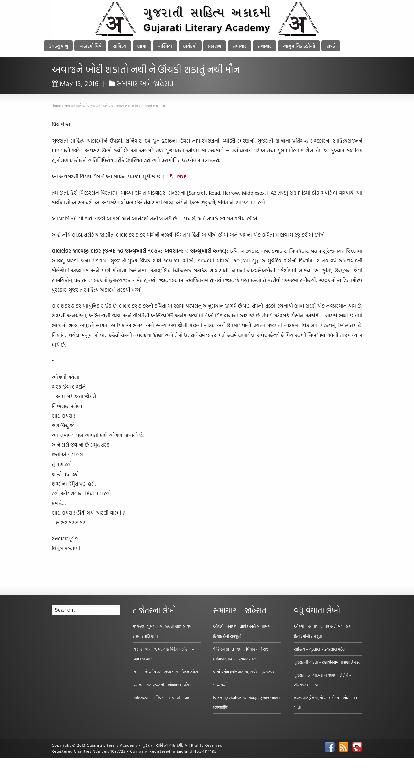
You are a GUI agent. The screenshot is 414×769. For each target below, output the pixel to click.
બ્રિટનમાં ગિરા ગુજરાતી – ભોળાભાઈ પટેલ (162, 685)
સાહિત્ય (119, 45)
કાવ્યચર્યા (219, 685)
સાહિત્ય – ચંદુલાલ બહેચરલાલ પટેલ (319, 649)
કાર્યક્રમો (190, 45)
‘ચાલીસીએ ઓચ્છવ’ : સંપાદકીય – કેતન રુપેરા (165, 672)
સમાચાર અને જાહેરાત (145, 83)
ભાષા (142, 45)
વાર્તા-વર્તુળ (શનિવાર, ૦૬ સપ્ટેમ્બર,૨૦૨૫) (243, 672)
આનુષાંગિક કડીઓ (299, 45)
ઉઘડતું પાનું (58, 45)
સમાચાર (239, 45)
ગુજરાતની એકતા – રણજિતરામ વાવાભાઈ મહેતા (328, 662)
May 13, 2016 (75, 83)
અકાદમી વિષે (90, 45)
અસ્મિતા (165, 45)
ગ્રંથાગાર (264, 45)
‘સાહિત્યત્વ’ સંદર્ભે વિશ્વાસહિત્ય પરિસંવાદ (161, 697)
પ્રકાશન (214, 45)
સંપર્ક (330, 45)
